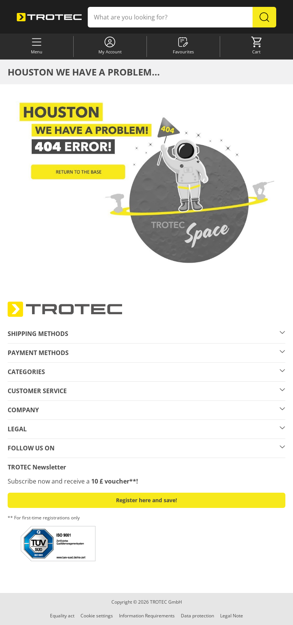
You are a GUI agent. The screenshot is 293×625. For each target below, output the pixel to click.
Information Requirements (147, 615)
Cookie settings (96, 615)
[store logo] (49, 17)
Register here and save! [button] (146, 500)
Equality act (62, 615)
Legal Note (231, 615)
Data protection (197, 615)
